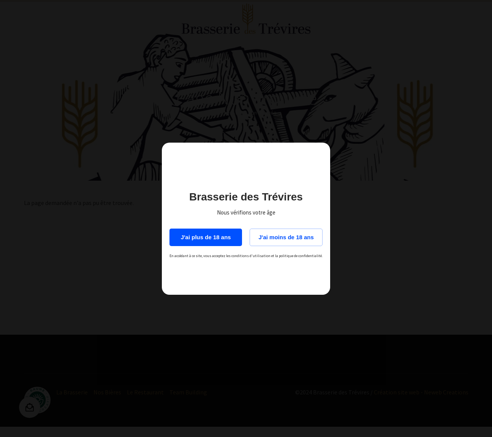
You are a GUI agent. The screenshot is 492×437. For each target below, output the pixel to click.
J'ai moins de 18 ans (286, 237)
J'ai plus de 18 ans (206, 237)
